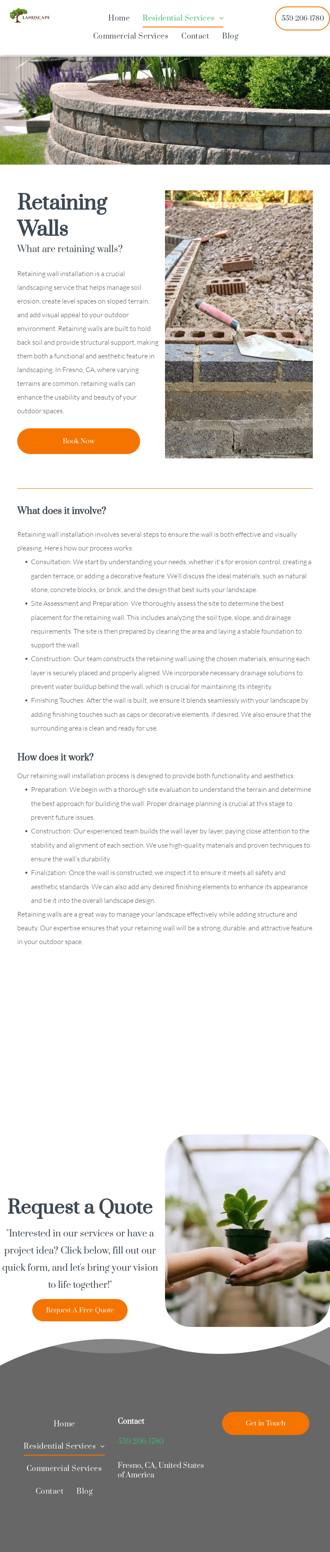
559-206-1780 (141, 1442)
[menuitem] (119, 18)
